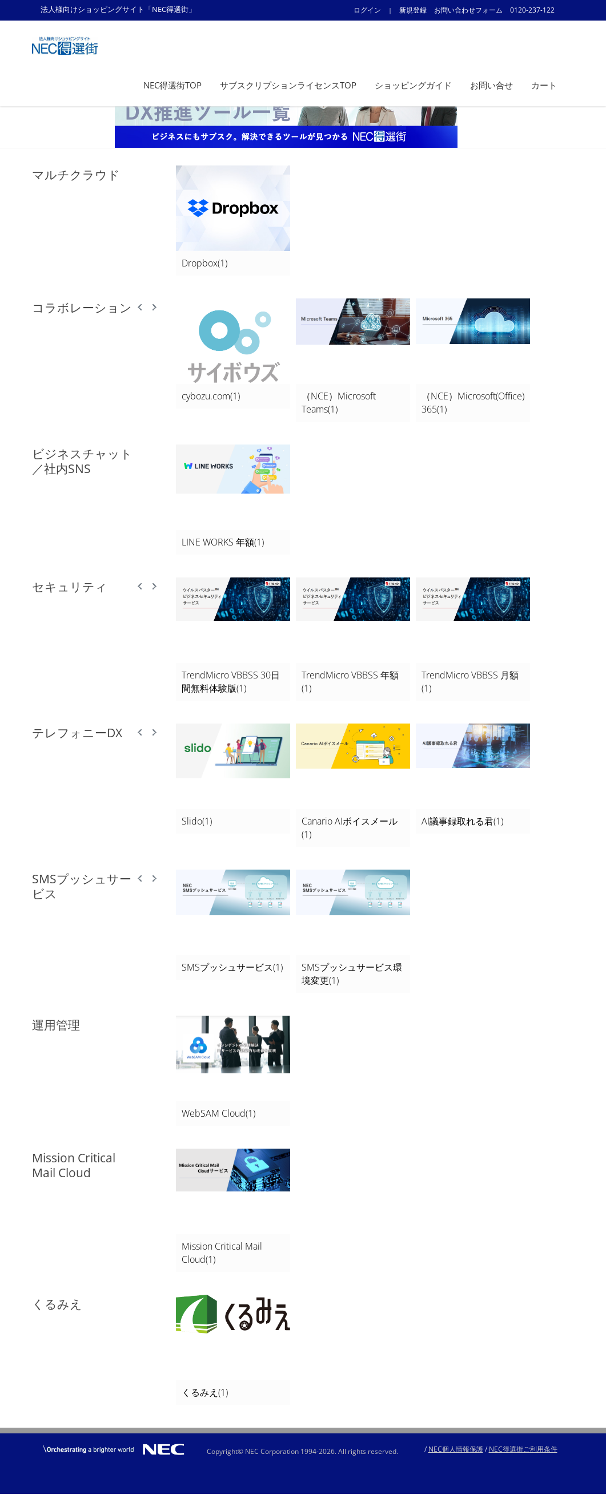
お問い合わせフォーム (468, 10)
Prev (140, 307)
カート (544, 85)
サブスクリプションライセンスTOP (288, 85)
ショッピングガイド (413, 85)
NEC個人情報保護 (455, 1449)
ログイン (367, 10)
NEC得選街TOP (172, 85)
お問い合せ (491, 85)
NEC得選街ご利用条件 (523, 1449)
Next (154, 307)
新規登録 (413, 10)
